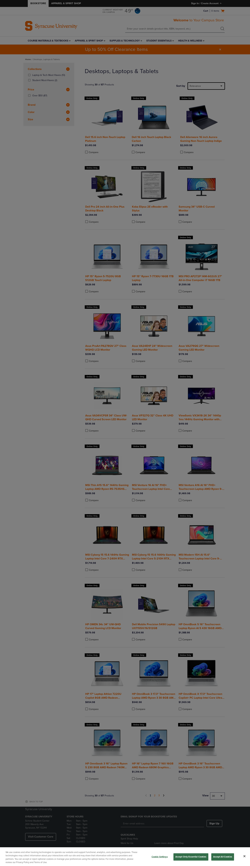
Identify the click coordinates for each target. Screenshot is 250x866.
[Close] (244, 856)
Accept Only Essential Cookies (190, 856)
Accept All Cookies (222, 856)
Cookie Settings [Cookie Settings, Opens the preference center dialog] (160, 856)
